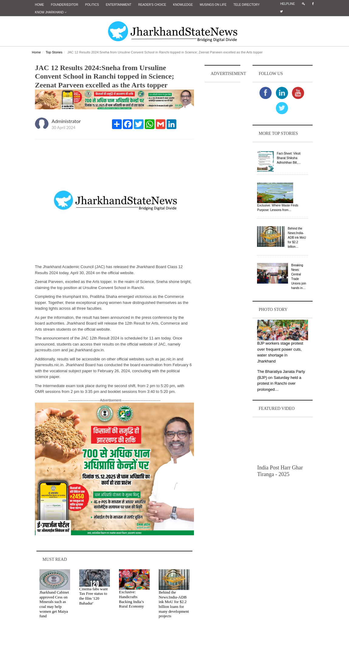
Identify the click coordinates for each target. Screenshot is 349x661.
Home (39, 4)
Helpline (287, 3)
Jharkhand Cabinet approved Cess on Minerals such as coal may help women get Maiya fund (54, 604)
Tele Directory (246, 4)
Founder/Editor (64, 4)
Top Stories (54, 52)
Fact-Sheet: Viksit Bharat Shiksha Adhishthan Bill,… (289, 158)
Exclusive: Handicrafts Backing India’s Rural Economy (131, 599)
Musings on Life (213, 4)
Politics (92, 4)
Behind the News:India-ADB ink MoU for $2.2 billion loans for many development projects (174, 604)
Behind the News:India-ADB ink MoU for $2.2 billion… (297, 237)
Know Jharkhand (50, 12)
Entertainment (118, 4)
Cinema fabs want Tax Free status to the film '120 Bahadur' (93, 596)
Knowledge (183, 4)
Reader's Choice (152, 4)
